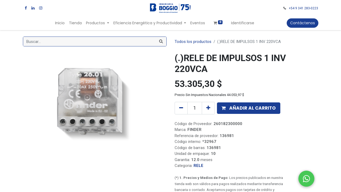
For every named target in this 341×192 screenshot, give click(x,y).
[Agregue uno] (208, 108)
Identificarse (242, 23)
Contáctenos (302, 23)
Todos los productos (193, 41)
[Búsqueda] (161, 41)
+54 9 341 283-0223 (303, 8)
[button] (248, 108)
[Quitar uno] (181, 108)
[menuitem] (60, 23)
